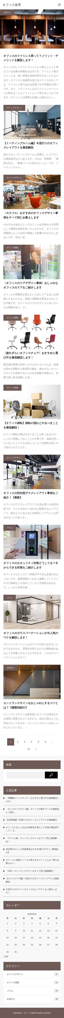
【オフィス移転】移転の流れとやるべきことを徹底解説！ (30, 425)
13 (28, 749)
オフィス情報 (12, 248)
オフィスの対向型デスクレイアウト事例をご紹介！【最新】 (30, 495)
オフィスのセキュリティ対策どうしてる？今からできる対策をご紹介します (30, 565)
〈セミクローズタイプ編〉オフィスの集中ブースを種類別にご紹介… (32, 810)
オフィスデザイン (14, 108)
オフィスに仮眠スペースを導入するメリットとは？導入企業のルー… (32, 861)
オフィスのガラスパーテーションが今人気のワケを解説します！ (30, 635)
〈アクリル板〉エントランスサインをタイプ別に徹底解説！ (31, 840)
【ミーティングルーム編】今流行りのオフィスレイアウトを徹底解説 (30, 145)
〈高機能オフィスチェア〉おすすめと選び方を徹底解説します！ (32, 799)
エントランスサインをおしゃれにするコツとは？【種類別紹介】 (30, 705)
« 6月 (5, 956)
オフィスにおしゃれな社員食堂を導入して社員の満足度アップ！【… (32, 829)
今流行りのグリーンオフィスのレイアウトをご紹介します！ (31, 891)
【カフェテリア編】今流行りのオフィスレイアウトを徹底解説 (32, 880)
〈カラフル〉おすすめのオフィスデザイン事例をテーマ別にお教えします (30, 215)
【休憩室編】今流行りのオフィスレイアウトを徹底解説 (31, 820)
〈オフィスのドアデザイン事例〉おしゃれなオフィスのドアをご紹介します (30, 285)
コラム (9, 528)
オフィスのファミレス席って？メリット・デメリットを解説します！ (30, 58)
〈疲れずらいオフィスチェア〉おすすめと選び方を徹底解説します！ (30, 355)
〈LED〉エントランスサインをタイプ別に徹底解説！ (30, 871)
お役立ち (7, 12)
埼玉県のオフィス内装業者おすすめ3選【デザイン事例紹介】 (32, 851)
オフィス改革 (29, 1013)
